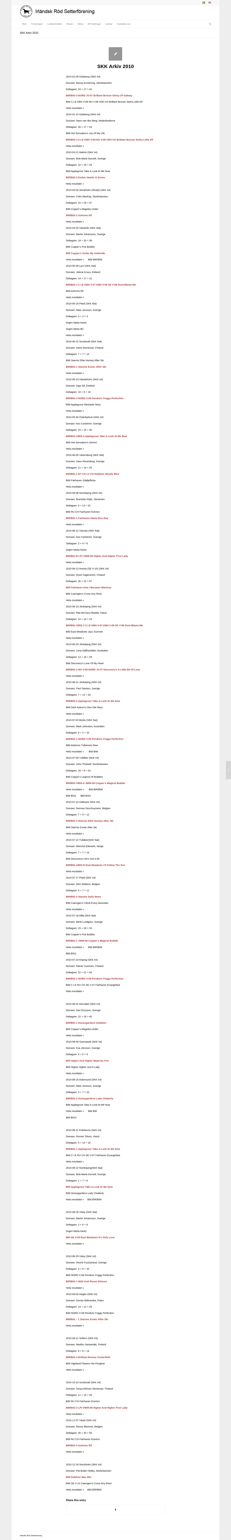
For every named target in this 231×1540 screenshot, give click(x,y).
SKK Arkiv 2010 (29, 32)
